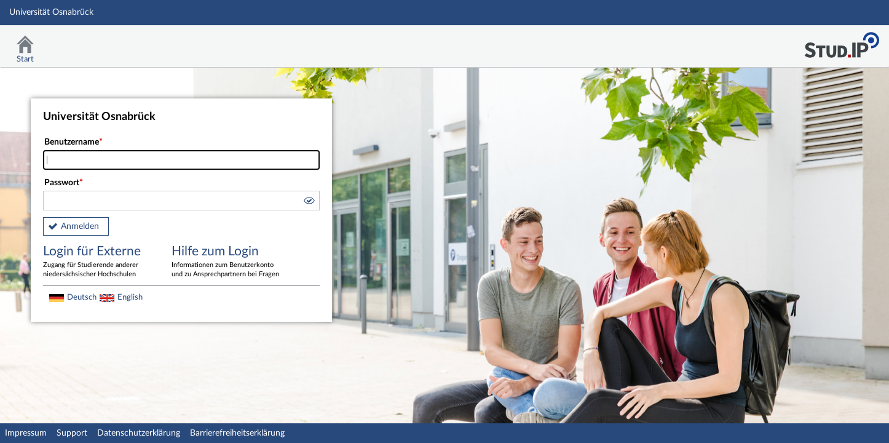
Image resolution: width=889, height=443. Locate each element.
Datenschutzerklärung (138, 433)
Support (72, 433)
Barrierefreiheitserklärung (237, 433)
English (130, 297)
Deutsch (82, 297)
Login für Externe (98, 262)
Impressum (26, 433)
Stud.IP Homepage (842, 41)
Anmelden (80, 226)
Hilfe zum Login (227, 262)
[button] (308, 202)
